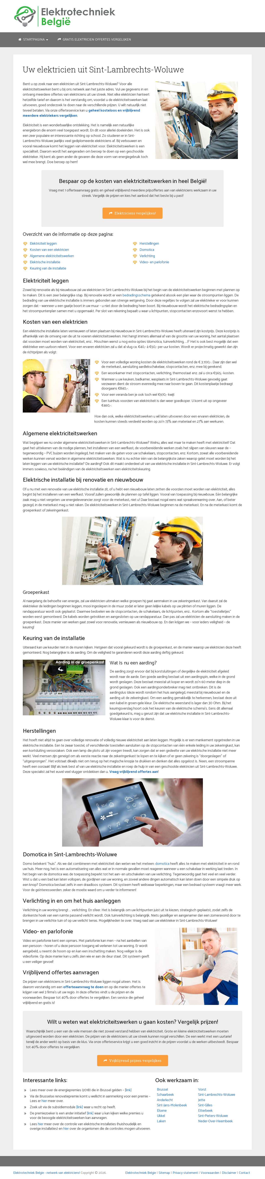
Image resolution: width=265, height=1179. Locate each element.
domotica (162, 864)
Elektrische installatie (45, 262)
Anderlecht (165, 1100)
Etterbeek (205, 1111)
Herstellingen (149, 244)
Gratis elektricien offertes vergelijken (94, 39)
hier (44, 1101)
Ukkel (161, 1116)
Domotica (147, 250)
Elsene (162, 1111)
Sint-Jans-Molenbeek (172, 1105)
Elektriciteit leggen (43, 244)
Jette (201, 1100)
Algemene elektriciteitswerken (52, 256)
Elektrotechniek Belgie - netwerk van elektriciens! (46, 1173)
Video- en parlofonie (154, 262)
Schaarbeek (165, 1095)
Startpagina (31, 39)
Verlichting (147, 256)
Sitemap (164, 1173)
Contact (244, 1173)
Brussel (162, 1089)
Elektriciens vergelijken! (132, 213)
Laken (161, 1121)
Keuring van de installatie (48, 268)
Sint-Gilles (205, 1105)
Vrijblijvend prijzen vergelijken (132, 1060)
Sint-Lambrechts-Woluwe (216, 1095)
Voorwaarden (210, 1173)
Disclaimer (229, 1173)
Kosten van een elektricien (49, 250)
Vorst (202, 1089)
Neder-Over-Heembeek (215, 1121)
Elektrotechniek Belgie (140, 1173)
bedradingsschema (136, 295)
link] (129, 1090)
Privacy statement (185, 1173)
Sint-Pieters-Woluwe (213, 1116)
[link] (79, 1107)
